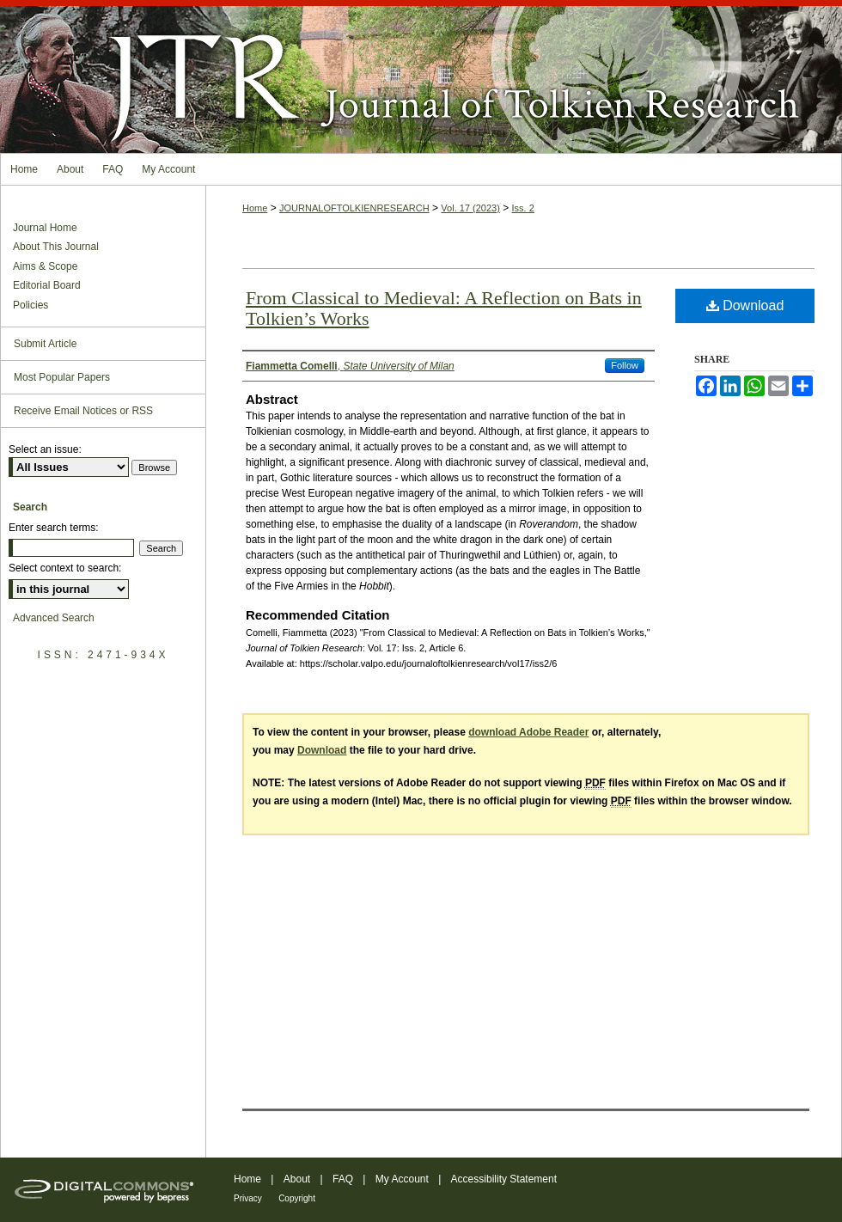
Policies (30, 305)
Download (745, 305)
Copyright (296, 1198)
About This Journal (56, 247)
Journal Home (45, 228)
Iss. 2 (523, 208)
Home (254, 208)
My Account (402, 1179)
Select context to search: (65, 568)
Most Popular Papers (62, 377)
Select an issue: (45, 449)
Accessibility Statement (504, 1179)
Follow (624, 365)
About (297, 1179)
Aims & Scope (45, 266)
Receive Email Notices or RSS (83, 411)
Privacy (248, 1198)
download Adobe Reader (528, 732)
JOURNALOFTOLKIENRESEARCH (354, 208)
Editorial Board (47, 285)
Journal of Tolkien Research (421, 76)
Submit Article (45, 344)
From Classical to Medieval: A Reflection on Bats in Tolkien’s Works (444, 308)
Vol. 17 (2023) (470, 208)
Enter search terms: (54, 528)
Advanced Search (54, 618)
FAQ (343, 1179)
